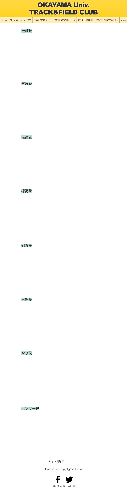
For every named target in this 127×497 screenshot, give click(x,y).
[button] (125, 11)
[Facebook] (58, 479)
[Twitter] (69, 479)
